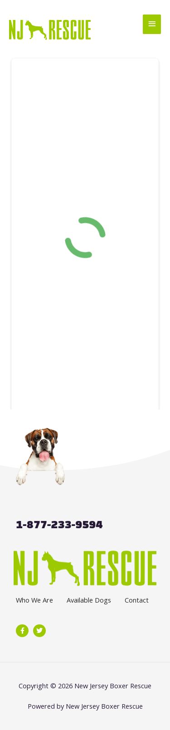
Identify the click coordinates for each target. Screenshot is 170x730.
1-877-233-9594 (59, 524)
